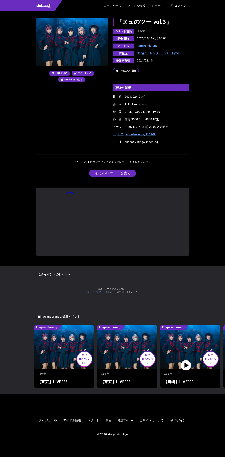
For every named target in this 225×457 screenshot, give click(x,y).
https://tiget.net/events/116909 (134, 134)
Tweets (69, 193)
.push (43, 6)
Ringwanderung (147, 45)
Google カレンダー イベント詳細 (158, 53)
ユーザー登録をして (97, 292)
